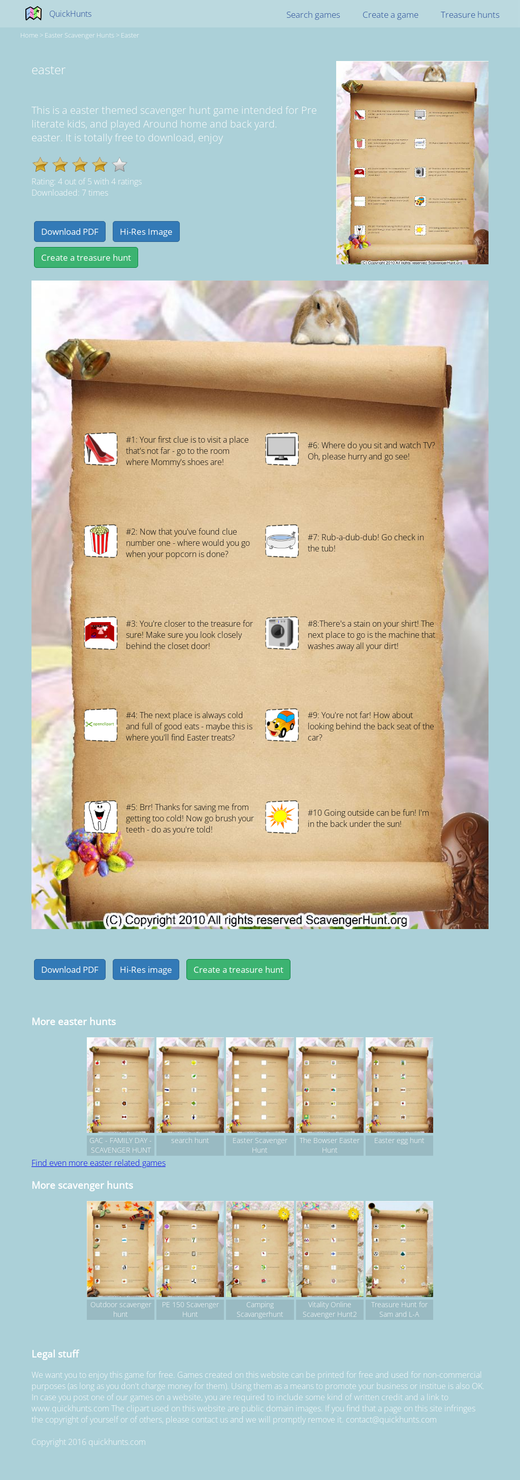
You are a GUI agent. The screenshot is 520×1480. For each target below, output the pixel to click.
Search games (313, 14)
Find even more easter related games (98, 1162)
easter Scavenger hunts (79, 35)
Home (29, 35)
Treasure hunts (470, 14)
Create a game (390, 14)
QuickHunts (70, 13)
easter (130, 35)
